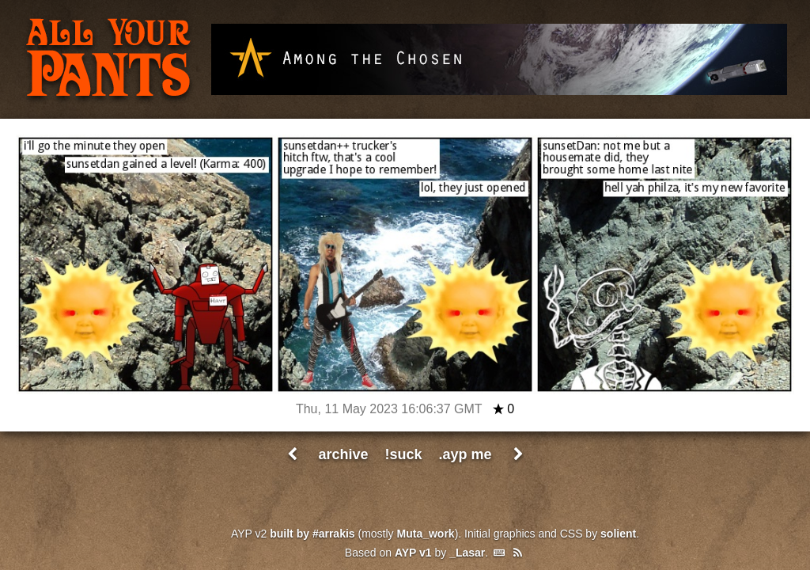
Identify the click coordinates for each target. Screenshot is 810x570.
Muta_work (426, 533)
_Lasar (467, 552)
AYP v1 (413, 552)
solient (618, 533)
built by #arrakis (312, 533)
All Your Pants (108, 60)
